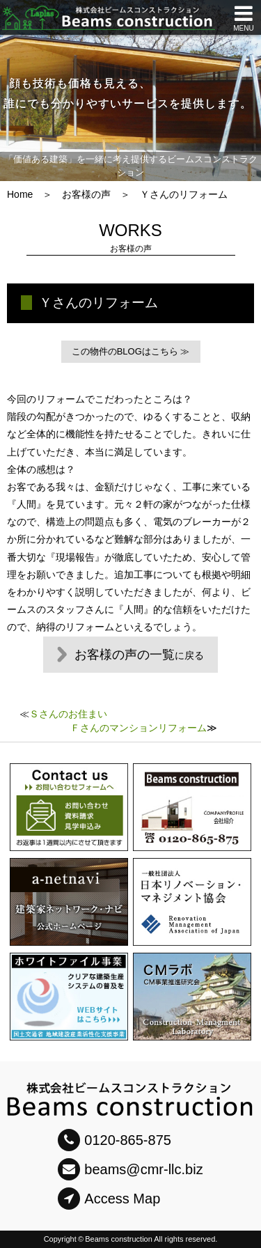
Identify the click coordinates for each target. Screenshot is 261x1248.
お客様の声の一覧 (139, 655)
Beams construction (118, 1239)
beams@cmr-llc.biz (130, 1169)
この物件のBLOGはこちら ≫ (131, 351)
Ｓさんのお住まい (68, 713)
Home (20, 194)
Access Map (109, 1198)
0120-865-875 (114, 1140)
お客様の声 (86, 194)
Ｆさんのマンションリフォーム (138, 727)
